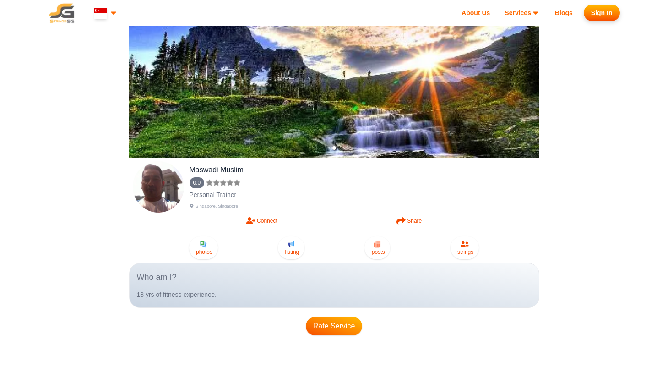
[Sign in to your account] (602, 13)
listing (291, 247)
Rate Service (334, 326)
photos (203, 247)
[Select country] (106, 13)
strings (465, 247)
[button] (334, 148)
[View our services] (522, 13)
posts (377, 247)
